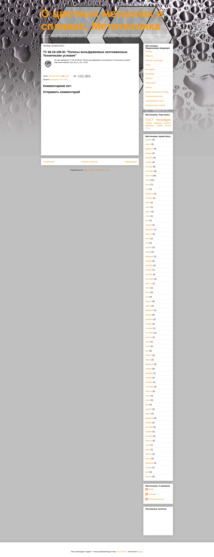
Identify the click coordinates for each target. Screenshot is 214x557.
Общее (148, 128)
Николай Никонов (156, 499)
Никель (148, 87)
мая (147, 189)
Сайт (66, 80)
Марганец (149, 125)
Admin (151, 489)
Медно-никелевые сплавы (157, 92)
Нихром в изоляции (154, 60)
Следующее (48, 162)
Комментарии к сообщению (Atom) (96, 170)
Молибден (149, 74)
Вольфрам (54, 80)
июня (147, 184)
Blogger (140, 552)
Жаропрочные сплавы (155, 105)
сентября (149, 171)
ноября (148, 162)
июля (147, 180)
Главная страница (89, 162)
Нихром (148, 51)
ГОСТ (61, 80)
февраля (149, 149)
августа (148, 175)
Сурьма (158, 123)
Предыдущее (131, 162)
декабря (149, 158)
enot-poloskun (122, 552)
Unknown (152, 494)
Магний (168, 126)
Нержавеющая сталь (154, 101)
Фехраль (149, 56)
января (148, 153)
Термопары (150, 83)
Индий (159, 125)
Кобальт (149, 78)
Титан (148, 65)
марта (148, 144)
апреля (148, 140)
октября (148, 167)
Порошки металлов (154, 96)
